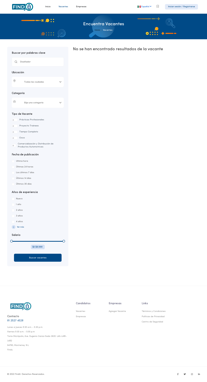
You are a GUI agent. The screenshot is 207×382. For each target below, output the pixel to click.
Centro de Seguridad (152, 323)
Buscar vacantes (38, 258)
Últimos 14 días (23, 178)
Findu (10, 351)
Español (145, 6)
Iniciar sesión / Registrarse (181, 7)
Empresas (81, 7)
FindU (18, 374)
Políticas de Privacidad (153, 317)
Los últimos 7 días (25, 172)
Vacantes (63, 7)
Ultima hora (22, 161)
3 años (19, 216)
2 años (19, 210)
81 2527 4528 (15, 321)
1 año (18, 204)
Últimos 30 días (24, 184)
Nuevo (19, 199)
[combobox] (39, 82)
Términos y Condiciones (154, 312)
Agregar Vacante (117, 312)
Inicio (48, 7)
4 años (19, 221)
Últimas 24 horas (24, 167)
